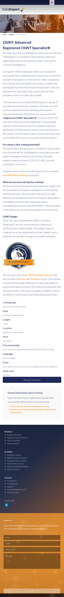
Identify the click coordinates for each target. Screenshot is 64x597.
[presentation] (13, 578)
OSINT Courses (13, 469)
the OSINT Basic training (15, 175)
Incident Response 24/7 (16, 489)
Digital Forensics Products (17, 438)
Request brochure (32, 379)
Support (10, 487)
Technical (34, 279)
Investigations (12, 484)
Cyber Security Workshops (17, 466)
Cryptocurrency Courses (17, 461)
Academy (11, 34)
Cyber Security (13, 443)
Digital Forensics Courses (17, 458)
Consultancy (12, 481)
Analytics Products (14, 435)
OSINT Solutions (13, 440)
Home (4, 34)
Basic (23, 279)
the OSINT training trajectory (38, 275)
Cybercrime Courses (15, 463)
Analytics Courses (14, 455)
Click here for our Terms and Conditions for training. (29, 406)
